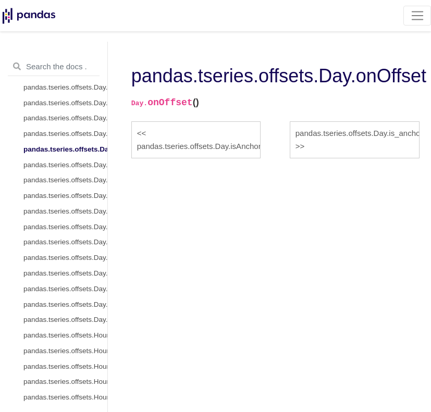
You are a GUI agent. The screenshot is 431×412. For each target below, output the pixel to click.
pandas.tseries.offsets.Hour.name (65, 397)
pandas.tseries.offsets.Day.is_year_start (65, 304)
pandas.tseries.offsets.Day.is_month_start (65, 242)
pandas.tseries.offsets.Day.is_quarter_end (65, 289)
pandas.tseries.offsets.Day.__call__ (65, 195)
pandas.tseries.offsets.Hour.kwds (65, 381)
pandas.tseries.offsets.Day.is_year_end (65, 319)
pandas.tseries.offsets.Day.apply (65, 211)
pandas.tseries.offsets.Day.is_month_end (65, 257)
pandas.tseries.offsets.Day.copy (65, 118)
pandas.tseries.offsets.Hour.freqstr (65, 366)
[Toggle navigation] (417, 16)
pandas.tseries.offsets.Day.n (65, 103)
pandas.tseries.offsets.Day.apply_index (65, 227)
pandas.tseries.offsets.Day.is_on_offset (65, 180)
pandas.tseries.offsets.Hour (65, 335)
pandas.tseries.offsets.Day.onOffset (65, 149)
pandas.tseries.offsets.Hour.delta (65, 351)
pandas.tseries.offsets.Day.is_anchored (65, 165)
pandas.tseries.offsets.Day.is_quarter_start (65, 273)
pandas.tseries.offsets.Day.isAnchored (65, 134)
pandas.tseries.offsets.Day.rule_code (65, 87)
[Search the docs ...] (54, 66)
